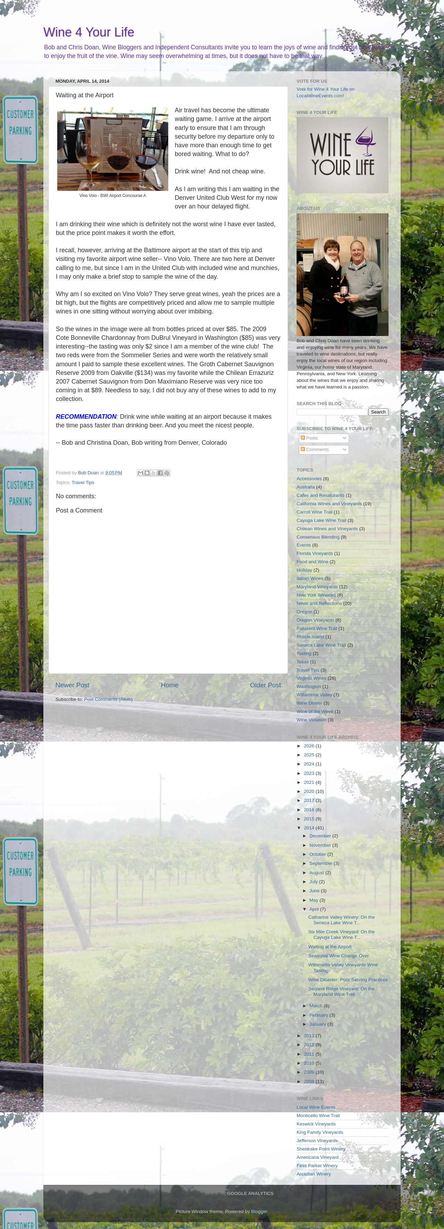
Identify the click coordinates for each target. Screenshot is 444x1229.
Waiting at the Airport (330, 946)
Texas (303, 661)
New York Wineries (316, 595)
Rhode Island (310, 636)
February (319, 1015)
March (316, 1005)
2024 (310, 764)
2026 (310, 745)
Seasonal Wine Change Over (338, 955)
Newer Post (72, 685)
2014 (310, 827)
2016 (310, 809)
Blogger (259, 1211)
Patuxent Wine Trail (317, 628)
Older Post (265, 685)
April (314, 909)
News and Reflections (319, 603)
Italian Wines (310, 578)
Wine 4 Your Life (88, 32)
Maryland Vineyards (317, 586)
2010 (310, 1063)
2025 (310, 754)
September (321, 863)
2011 (310, 1054)
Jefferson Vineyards (317, 1140)
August (317, 872)
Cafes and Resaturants (320, 495)
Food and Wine (312, 561)
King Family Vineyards (320, 1132)
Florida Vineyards (315, 553)
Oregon (304, 611)
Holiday (304, 570)
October (318, 854)
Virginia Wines (311, 678)
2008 (310, 1081)
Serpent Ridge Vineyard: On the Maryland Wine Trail (341, 991)
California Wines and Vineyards (329, 503)
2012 (310, 1044)
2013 (310, 1035)
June (315, 890)
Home (169, 685)
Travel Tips (83, 482)
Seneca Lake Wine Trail (321, 645)
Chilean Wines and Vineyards (327, 528)
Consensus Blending (318, 537)
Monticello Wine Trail (318, 1115)
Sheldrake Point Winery (321, 1149)
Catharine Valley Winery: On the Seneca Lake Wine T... (341, 920)
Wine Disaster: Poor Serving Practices (348, 979)
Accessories (309, 478)
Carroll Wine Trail (315, 512)
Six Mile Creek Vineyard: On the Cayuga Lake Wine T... (341, 934)
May (314, 900)
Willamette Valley (314, 694)
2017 (310, 800)
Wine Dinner (309, 703)
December (320, 835)
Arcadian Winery (314, 1174)
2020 (310, 791)
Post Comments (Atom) (108, 699)
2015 (310, 818)
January (318, 1024)
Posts (309, 438)
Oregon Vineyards (315, 620)
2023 (310, 773)
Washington (309, 686)
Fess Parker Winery (317, 1165)
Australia (306, 487)
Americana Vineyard (318, 1157)
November (320, 845)
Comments (315, 449)
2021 (310, 782)
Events (304, 545)
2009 (310, 1072)
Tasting (304, 653)
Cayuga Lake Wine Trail (321, 520)
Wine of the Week (315, 711)
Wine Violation (311, 719)
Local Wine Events (316, 1107)
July (314, 881)
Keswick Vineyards (316, 1123)
